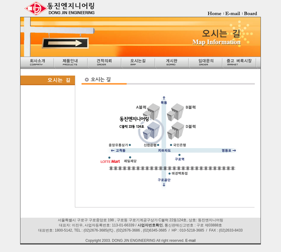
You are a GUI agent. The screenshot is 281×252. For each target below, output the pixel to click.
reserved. (176, 240)
